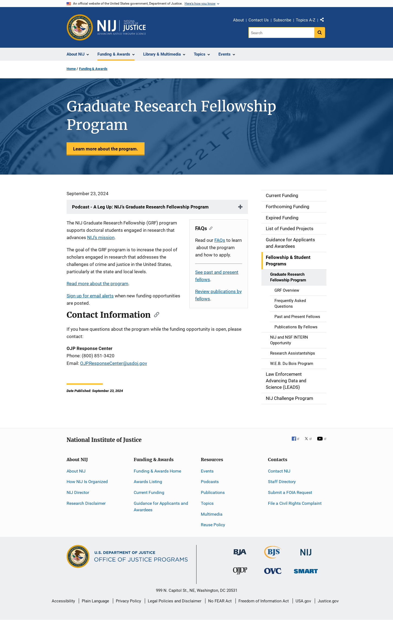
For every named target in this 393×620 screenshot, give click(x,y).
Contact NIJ (279, 471)
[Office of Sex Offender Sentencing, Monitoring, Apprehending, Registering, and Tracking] (306, 569)
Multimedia (211, 514)
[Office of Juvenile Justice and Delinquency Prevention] (240, 572)
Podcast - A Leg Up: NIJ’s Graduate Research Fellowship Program (141, 207)
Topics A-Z (305, 20)
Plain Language (95, 601)
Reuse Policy (213, 524)
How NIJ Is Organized (87, 481)
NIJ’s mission (100, 237)
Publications (213, 492)
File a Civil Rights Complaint (295, 503)
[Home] (121, 27)
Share (324, 21)
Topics (207, 503)
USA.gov (303, 601)
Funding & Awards (93, 69)
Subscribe (282, 20)
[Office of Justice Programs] (80, 27)
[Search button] (319, 32)
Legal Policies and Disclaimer (174, 601)
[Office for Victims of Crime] (272, 570)
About (238, 20)
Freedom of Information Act (263, 601)
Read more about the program (97, 283)
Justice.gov (328, 601)
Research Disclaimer (86, 503)
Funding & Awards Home (157, 471)
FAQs (219, 240)
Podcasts (210, 481)
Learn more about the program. (105, 149)
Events (207, 471)
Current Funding (149, 492)
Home (71, 69)
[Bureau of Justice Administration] (240, 549)
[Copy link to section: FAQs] (209, 227)
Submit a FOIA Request (290, 492)
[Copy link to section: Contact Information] (155, 314)
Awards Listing (148, 481)
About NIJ (76, 471)
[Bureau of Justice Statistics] (273, 556)
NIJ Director (78, 492)
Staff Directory (282, 481)
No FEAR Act (220, 601)
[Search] (281, 32)
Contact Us (258, 20)
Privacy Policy (128, 601)
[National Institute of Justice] (305, 549)
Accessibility (63, 601)
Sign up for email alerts (90, 295)
